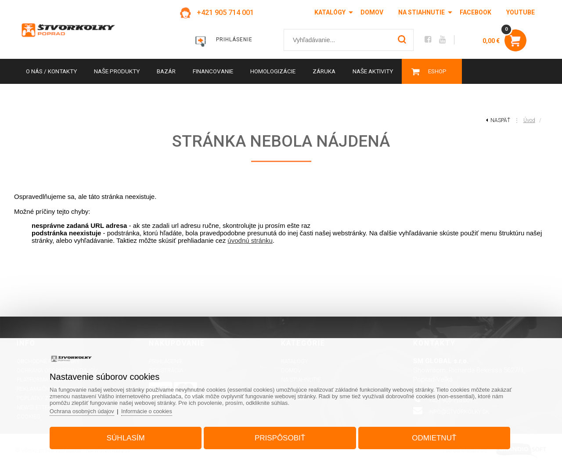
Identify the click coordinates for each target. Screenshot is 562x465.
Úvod (529, 120)
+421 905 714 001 (222, 12)
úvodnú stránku (250, 240)
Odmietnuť (429, 436)
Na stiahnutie (421, 12)
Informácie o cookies (156, 409)
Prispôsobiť (280, 436)
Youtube (520, 12)
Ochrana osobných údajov (89, 409)
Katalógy (330, 12)
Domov (371, 12)
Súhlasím (130, 436)
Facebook (475, 12)
